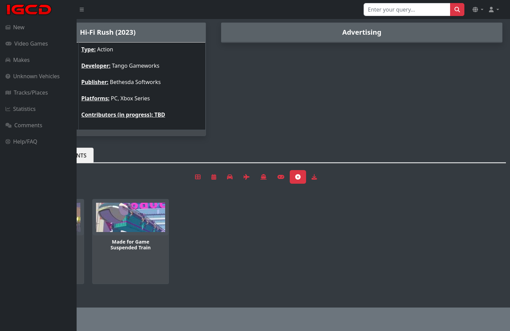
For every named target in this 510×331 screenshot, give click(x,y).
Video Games (26, 43)
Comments (23, 125)
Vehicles (101, 155)
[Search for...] (407, 9)
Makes (17, 60)
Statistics (20, 109)
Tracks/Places (26, 92)
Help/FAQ (21, 141)
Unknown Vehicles (32, 76)
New (15, 27)
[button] (478, 9)
